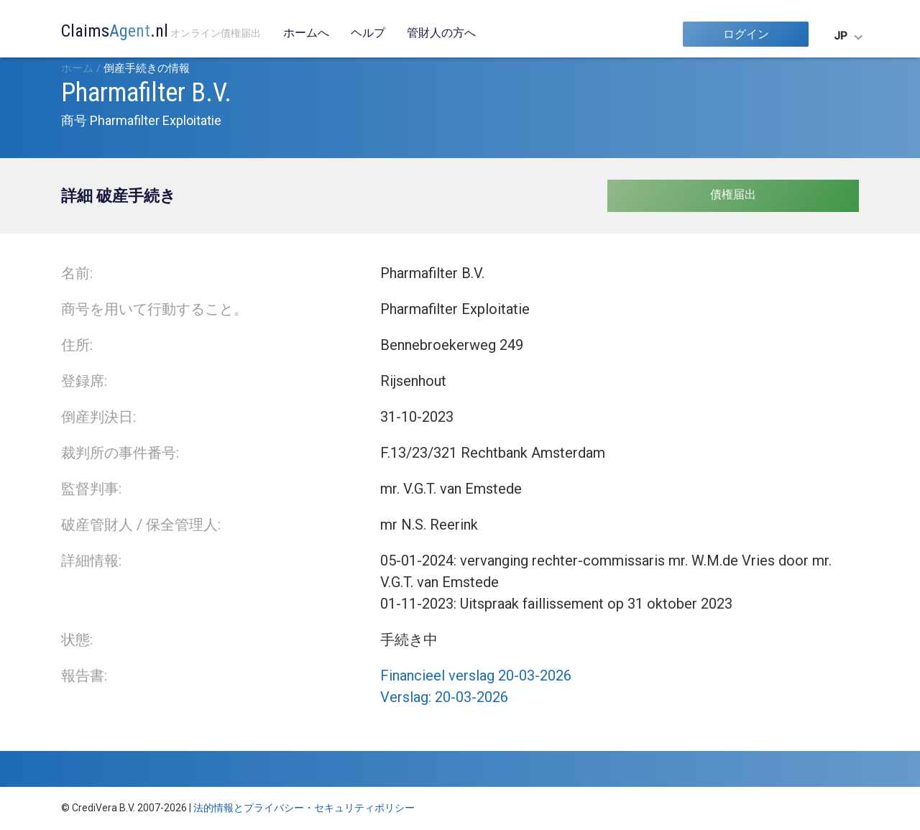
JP (840, 35)
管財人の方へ (441, 33)
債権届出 (733, 194)
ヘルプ (368, 33)
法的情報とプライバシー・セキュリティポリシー (304, 807)
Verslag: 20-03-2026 (444, 697)
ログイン (746, 34)
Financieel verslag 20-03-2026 (475, 675)
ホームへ (306, 33)
